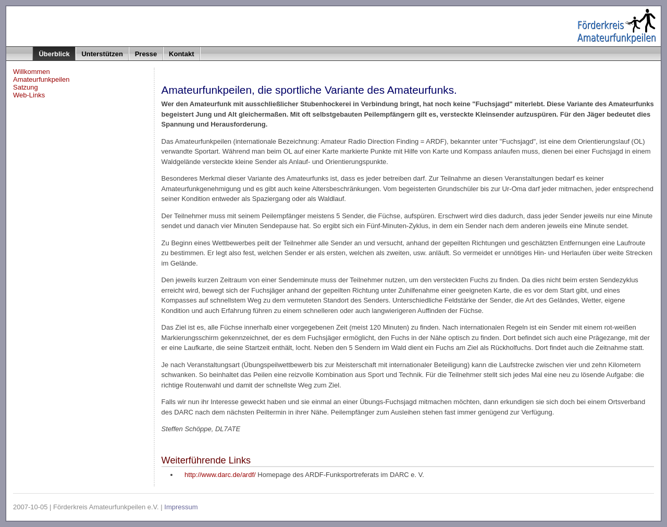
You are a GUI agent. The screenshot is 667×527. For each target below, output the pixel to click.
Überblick (54, 54)
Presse (146, 54)
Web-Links (29, 95)
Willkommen (31, 72)
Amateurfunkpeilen (41, 79)
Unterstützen (101, 54)
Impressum (180, 507)
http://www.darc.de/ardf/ (220, 475)
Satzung (25, 87)
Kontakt (181, 54)
